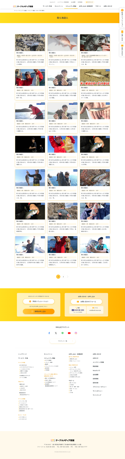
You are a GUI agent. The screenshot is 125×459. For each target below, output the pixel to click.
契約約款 (95, 383)
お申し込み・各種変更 (86, 6)
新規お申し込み (40, 311)
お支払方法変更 (73, 375)
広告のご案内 (48, 380)
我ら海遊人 (42, 10)
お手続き (72, 384)
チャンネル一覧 (23, 401)
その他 (71, 392)
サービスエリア (23, 403)
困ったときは (73, 382)
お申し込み (122, 37)
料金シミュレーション (122, 19)
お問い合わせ (108, 6)
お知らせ (95, 358)
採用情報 (80, 2)
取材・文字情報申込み (50, 378)
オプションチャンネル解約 (76, 373)
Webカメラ (52, 2)
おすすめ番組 (48, 360)
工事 (71, 390)
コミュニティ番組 (71, 6)
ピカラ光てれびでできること (27, 367)
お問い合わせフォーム (88, 302)
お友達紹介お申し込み (75, 376)
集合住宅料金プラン (25, 394)
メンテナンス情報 (98, 362)
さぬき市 (22, 388)
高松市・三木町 (24, 386)
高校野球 (47, 368)
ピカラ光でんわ (23, 419)
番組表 (46, 364)
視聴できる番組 (24, 371)
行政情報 (47, 370)
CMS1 (37, 10)
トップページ (22, 354)
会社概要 (73, 2)
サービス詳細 (23, 377)
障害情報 (95, 366)
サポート (98, 6)
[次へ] (67, 277)
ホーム (15, 10)
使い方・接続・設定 (74, 386)
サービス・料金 (47, 6)
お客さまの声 (23, 373)
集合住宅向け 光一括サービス (26, 409)
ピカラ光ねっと (23, 417)
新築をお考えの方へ (24, 407)
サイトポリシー (98, 391)
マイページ (90, 2)
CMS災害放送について (50, 382)
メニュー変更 (73, 367)
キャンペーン (59, 6)
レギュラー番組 (31, 10)
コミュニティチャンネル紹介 (52, 366)
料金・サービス (73, 388)
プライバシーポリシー (100, 387)
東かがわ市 (23, 390)
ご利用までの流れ (23, 405)
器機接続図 (22, 410)
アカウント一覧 (62, 341)
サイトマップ (97, 395)
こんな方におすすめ (25, 369)
